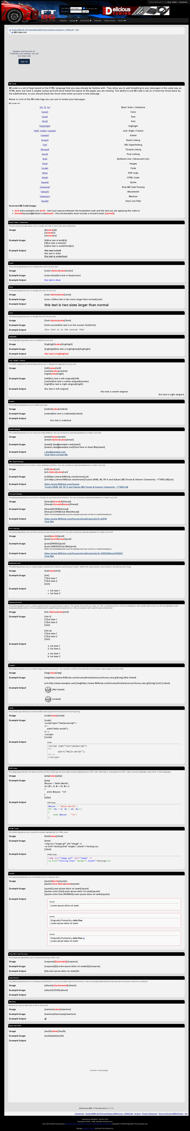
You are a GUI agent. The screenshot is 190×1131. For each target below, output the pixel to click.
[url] (45, 144)
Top (186, 1114)
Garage (73, 20)
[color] (45, 112)
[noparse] (45, 187)
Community (85, 20)
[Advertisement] (112, 57)
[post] (45, 154)
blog (169, 2)
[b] (41, 107)
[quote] (45, 182)
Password (65, 11)
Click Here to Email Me (56, 454)
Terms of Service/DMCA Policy (171, 1114)
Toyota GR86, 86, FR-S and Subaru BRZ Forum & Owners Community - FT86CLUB (43, 30)
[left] (36, 131)
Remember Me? (90, 8)
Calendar (97, 20)
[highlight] (44, 126)
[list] (45, 159)
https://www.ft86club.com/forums (61, 484)
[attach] (45, 191)
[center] (52, 131)
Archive (137, 1114)
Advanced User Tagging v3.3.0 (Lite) (78, 1124)
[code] (45, 168)
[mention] (45, 196)
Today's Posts (109, 20)
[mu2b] (45, 201)
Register (63, 20)
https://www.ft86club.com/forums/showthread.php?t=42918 (75, 519)
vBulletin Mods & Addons (102, 1124)
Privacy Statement (149, 1114)
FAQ (77, 30)
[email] (44, 140)
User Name (65, 8)
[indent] (45, 135)
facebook (183, 2)
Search (122, 20)
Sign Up (24, 61)
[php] (45, 173)
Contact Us (79, 1114)
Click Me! (49, 521)
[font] (45, 121)
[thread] (45, 149)
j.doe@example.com (54, 452)
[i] (45, 107)
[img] (45, 163)
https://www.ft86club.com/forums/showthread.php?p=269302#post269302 (83, 553)
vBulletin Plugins (88, 1128)
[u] (48, 107)
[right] (43, 131)
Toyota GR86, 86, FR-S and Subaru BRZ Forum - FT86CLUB (109, 1114)
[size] (45, 116)
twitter (174, 2)
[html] (45, 177)
